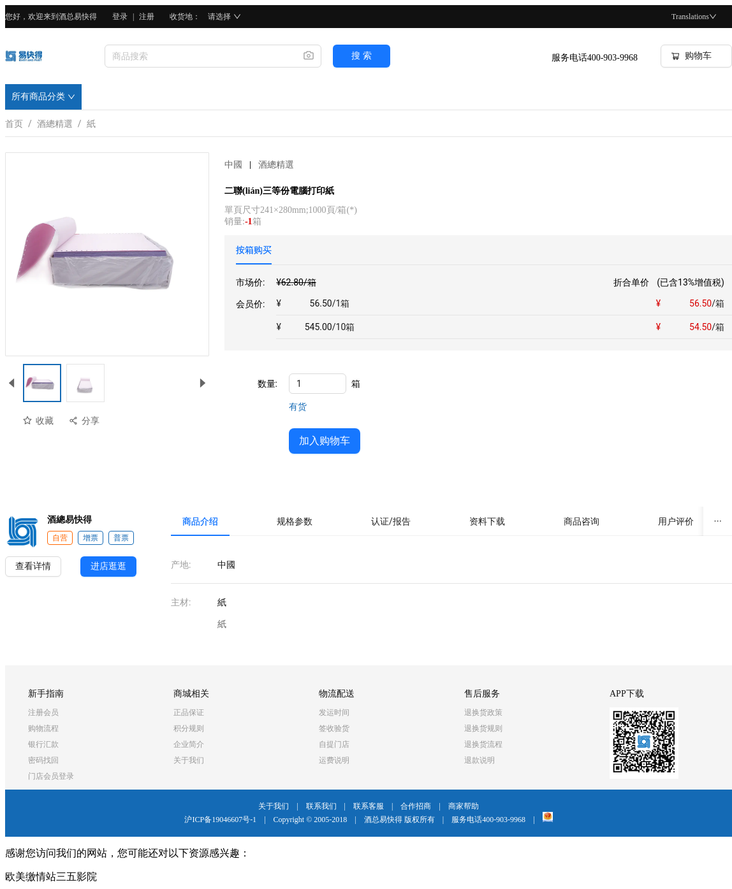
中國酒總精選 (259, 165)
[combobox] (199, 56)
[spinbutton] (317, 383)
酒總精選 (55, 121)
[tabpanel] (484, 307)
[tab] (254, 250)
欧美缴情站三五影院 (51, 876)
